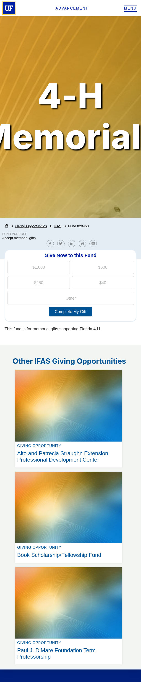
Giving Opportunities (31, 226)
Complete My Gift (70, 311)
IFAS (57, 226)
